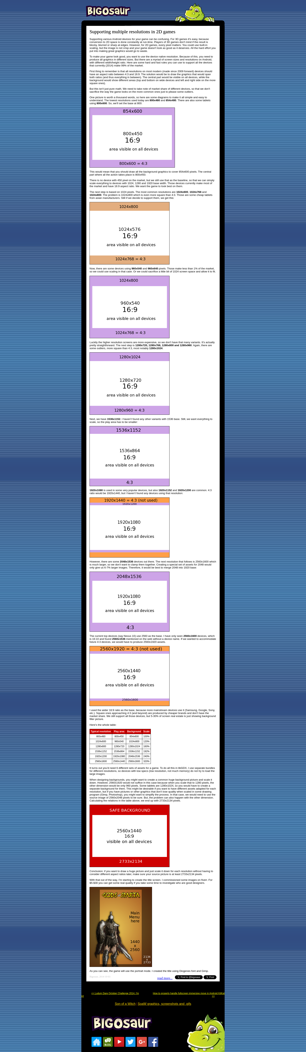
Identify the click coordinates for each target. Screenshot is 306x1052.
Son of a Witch (125, 1003)
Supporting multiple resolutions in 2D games (132, 31)
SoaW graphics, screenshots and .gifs (164, 1003)
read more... (164, 978)
